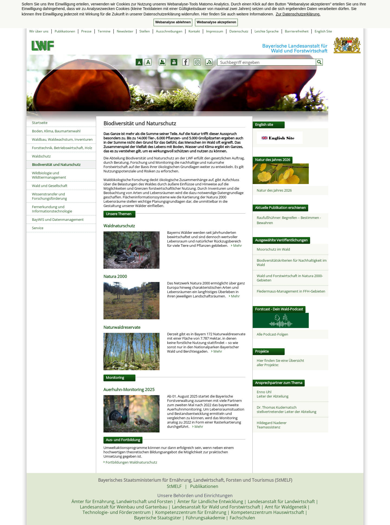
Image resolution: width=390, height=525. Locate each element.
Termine (104, 31)
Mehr (237, 245)
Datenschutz (238, 31)
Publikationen (65, 31)
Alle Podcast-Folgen (272, 334)
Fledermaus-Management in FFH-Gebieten (291, 291)
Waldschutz (41, 156)
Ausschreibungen (169, 31)
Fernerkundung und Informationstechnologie (52, 209)
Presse (86, 31)
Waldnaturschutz (119, 225)
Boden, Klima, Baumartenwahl (56, 131)
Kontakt (194, 31)
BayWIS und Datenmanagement (58, 219)
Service (37, 227)
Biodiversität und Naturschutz (56, 164)
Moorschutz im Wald (273, 249)
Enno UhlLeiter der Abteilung (272, 394)
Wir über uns (38, 31)
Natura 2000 (115, 276)
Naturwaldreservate (121, 327)
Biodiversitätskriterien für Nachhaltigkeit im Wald (292, 262)
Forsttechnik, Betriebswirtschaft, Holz (62, 147)
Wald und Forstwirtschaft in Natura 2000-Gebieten (290, 278)
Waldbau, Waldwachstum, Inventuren (62, 139)
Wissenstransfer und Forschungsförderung (49, 196)
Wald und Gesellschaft (49, 185)
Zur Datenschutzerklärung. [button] (298, 14)
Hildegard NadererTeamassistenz (272, 424)
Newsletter (125, 31)
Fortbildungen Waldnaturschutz (131, 462)
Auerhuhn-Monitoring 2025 (129, 389)
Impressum (214, 31)
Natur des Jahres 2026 (274, 190)
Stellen (144, 31)
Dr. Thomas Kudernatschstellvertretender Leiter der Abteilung (286, 409)
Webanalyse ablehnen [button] (173, 22)
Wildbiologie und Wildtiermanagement (49, 175)
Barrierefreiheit (296, 31)
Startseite (39, 122)
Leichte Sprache (267, 31)
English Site (323, 31)
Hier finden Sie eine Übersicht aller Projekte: (280, 362)
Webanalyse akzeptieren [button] (216, 22)
